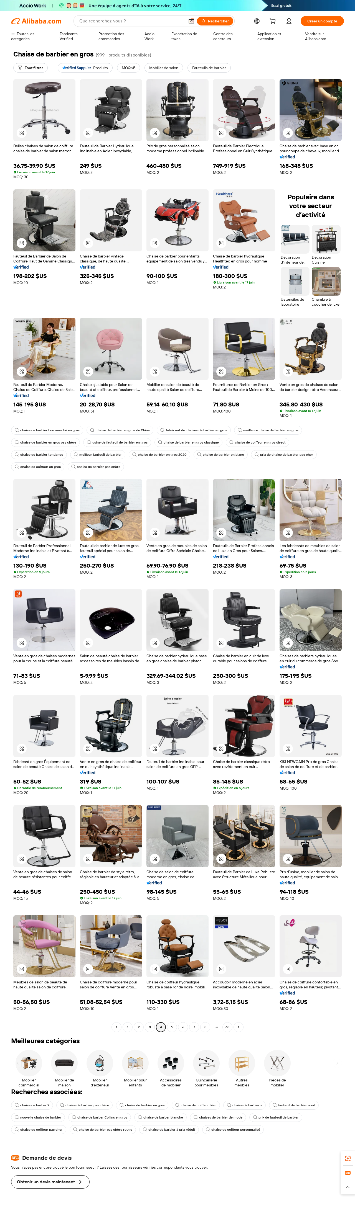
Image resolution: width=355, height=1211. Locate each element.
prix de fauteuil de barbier (276, 1117)
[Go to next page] (239, 1027)
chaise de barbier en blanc (220, 454)
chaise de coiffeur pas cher (39, 1129)
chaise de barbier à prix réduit (169, 1129)
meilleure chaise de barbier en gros (268, 430)
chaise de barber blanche (160, 1117)
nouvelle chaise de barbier (38, 1117)
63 (227, 1027)
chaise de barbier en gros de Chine (120, 430)
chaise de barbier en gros (142, 1105)
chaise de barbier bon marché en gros (47, 430)
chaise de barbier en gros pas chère (45, 442)
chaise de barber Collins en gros (99, 1117)
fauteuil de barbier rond (294, 1105)
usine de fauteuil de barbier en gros (117, 442)
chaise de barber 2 (32, 1105)
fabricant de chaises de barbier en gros (193, 430)
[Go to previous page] (116, 1027)
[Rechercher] (215, 21)
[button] (191, 21)
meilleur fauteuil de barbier (98, 454)
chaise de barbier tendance (39, 454)
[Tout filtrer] (30, 68)
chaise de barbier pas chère (95, 467)
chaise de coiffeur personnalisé (233, 1129)
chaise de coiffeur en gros (38, 467)
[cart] (274, 22)
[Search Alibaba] (131, 21)
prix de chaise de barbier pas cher (284, 454)
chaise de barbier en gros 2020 (159, 454)
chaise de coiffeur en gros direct (257, 442)
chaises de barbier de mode (218, 1117)
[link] (348, 1158)
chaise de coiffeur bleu (195, 1105)
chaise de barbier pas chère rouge (102, 1129)
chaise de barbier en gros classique (188, 442)
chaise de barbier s (244, 1105)
